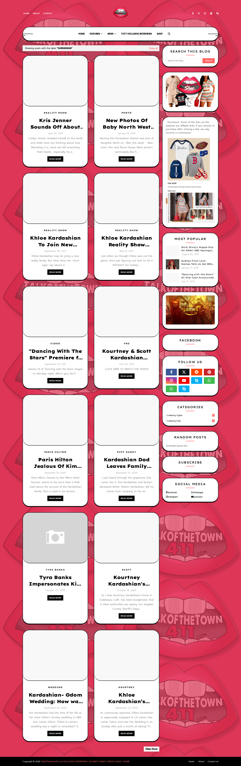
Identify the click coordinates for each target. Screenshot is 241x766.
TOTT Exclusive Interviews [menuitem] (136, 33)
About (36, 13)
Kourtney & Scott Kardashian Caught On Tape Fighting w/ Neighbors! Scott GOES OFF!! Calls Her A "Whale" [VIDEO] (126, 354)
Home (26, 13)
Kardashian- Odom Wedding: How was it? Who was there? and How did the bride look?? (55, 698)
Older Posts (151, 749)
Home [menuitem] (81, 33)
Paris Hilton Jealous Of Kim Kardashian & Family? (55, 463)
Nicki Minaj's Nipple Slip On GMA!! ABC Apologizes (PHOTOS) (198, 249)
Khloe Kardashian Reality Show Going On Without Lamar (126, 241)
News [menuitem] (110, 33)
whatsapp (198, 492)
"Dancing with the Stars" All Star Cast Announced (197, 276)
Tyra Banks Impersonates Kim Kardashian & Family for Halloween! (55, 580)
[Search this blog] (184, 60)
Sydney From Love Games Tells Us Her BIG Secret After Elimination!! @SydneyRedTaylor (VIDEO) (196, 262)
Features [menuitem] (95, 33)
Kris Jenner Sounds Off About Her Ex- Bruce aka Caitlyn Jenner (55, 123)
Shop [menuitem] (160, 33)
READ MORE (55, 158)
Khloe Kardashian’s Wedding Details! (127, 698)
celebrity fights (191, 415)
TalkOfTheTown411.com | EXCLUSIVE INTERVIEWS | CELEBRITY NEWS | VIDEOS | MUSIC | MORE (85, 761)
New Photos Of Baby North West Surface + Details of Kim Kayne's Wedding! (127, 123)
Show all (153, 48)
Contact (47, 13)
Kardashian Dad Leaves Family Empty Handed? (126, 463)
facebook (172, 492)
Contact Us (213, 761)
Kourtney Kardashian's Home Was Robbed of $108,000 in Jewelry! (126, 580)
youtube (198, 496)
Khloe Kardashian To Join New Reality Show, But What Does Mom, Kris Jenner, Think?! (55, 241)
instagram (173, 496)
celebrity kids (191, 420)
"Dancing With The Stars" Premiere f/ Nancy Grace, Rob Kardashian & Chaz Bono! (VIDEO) (55, 354)
